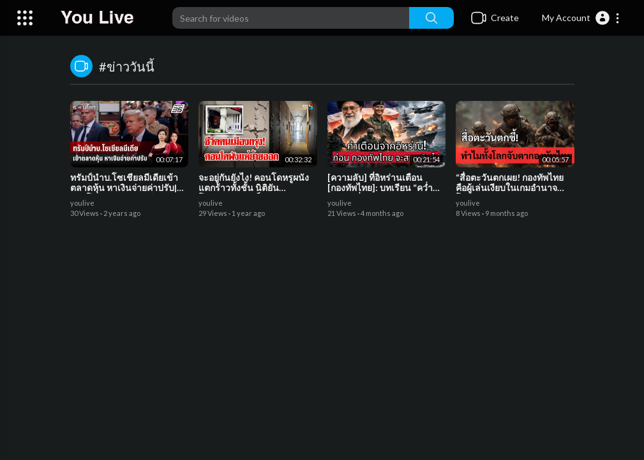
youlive (82, 203)
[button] (581, 18)
